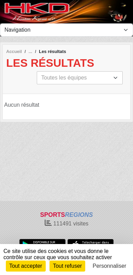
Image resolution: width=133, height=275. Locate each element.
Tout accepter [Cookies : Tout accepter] (25, 266)
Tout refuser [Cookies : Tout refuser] (67, 266)
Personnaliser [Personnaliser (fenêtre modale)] (109, 266)
